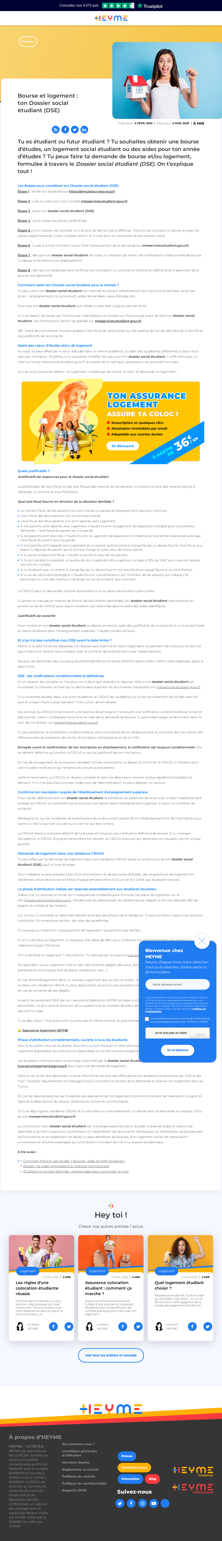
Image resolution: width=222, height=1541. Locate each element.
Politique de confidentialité (84, 1483)
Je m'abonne (177, 1050)
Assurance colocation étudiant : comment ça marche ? (108, 1288)
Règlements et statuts (80, 1469)
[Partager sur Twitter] (75, 129)
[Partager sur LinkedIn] (84, 129)
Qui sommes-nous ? (78, 1444)
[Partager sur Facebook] (65, 129)
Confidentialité (194, 1037)
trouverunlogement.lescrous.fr (47, 900)
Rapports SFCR (74, 1490)
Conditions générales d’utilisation (79, 1453)
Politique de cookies (78, 1476)
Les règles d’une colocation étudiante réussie (37, 1288)
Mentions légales (76, 1462)
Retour (29, 41)
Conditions (205, 1037)
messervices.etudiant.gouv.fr (118, 321)
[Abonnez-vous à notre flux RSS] (56, 129)
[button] (8, 18)
